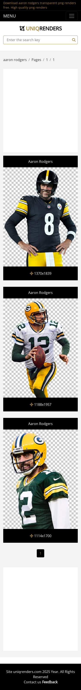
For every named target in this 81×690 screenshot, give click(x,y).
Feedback (49, 682)
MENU (9, 16)
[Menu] (72, 16)
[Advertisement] (40, 109)
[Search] (73, 40)
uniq (40, 28)
